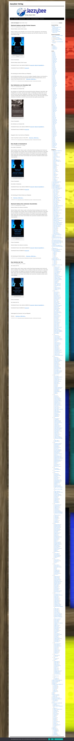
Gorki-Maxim (56, 435)
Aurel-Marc (55, 289)
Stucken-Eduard (56, 639)
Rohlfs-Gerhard (56, 584)
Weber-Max (55, 666)
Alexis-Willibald (56, 272)
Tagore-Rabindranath (57, 643)
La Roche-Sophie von (57, 504)
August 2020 (54, 98)
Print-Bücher (42, 18)
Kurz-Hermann (56, 501)
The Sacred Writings (56, 724)
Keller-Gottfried (56, 477)
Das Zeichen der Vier (17, 262)
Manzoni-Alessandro (57, 529)
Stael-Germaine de (56, 630)
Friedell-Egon (56, 416)
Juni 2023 (53, 64)
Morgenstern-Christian (57, 544)
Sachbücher (54, 696)
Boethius (54, 253)
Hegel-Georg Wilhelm (57, 450)
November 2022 (54, 71)
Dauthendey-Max (56, 361)
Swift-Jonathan (56, 641)
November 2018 (54, 120)
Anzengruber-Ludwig (57, 278)
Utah (54, 178)
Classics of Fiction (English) (56, 188)
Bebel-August (56, 302)
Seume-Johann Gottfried (57, 614)
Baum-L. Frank (56, 301)
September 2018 (54, 122)
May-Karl (55, 534)
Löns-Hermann (56, 518)
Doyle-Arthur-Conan (21, 139)
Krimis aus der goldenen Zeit (56, 249)
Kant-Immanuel (56, 474)
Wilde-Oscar (56, 669)
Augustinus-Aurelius (57, 288)
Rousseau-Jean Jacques (57, 590)
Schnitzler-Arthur (56, 603)
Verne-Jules (55, 658)
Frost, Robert (55, 203)
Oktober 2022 (54, 72)
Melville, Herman (55, 219)
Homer (55, 463)
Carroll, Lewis (55, 193)
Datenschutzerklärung (35, 18)
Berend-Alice (56, 307)
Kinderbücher (54, 248)
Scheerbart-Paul (56, 598)
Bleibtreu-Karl (56, 314)
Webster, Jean (55, 230)
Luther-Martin (56, 522)
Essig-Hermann (56, 389)
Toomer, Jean (55, 227)
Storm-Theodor (56, 637)
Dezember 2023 (54, 58)
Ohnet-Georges (56, 559)
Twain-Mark (56, 653)
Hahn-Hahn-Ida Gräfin (57, 443)
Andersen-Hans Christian (57, 276)
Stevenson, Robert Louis (56, 223)
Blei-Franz (55, 313)
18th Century (55, 686)
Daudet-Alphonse (56, 359)
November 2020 (54, 95)
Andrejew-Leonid (56, 277)
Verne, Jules (55, 229)
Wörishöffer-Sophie (57, 671)
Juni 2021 (53, 88)
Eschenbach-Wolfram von (57, 387)
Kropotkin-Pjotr (56, 499)
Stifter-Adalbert (56, 635)
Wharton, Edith (55, 232)
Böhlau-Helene (56, 316)
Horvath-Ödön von (56, 464)
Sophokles (55, 624)
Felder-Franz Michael (57, 398)
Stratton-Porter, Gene (56, 225)
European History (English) (56, 245)
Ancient (54, 689)
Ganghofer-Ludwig (56, 420)
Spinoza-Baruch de (56, 627)
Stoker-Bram (56, 636)
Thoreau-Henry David (57, 645)
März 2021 (53, 91)
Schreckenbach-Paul (57, 605)
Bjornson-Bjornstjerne (57, 312)
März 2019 (53, 116)
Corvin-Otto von (56, 353)
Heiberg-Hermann (56, 451)
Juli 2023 (53, 63)
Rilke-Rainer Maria (57, 582)
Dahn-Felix (55, 357)
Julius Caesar (55, 257)
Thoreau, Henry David (56, 226)
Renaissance (55, 691)
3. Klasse (54, 262)
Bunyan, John (56, 328)
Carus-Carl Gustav (56, 336)
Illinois (54, 162)
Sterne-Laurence (56, 633)
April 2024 (53, 54)
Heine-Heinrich (56, 452)
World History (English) (55, 735)
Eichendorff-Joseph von (57, 379)
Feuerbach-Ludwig (56, 399)
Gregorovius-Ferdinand (57, 437)
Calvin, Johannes (55, 695)
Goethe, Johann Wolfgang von (57, 205)
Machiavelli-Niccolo (57, 526)
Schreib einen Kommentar (37, 139)
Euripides (55, 392)
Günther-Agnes (56, 440)
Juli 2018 (53, 124)
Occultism (54, 720)
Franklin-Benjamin (56, 411)
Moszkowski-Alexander (57, 548)
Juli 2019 (53, 112)
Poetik (53, 692)
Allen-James (56, 274)
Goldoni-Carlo (56, 433)
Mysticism (54, 719)
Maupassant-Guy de (57, 532)
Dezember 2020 (54, 94)
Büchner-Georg (56, 325)
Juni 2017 (53, 138)
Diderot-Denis (56, 365)
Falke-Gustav (56, 396)
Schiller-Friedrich (56, 600)
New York (54, 170)
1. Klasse (54, 260)
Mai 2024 (53, 53)
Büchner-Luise (56, 326)
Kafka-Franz (56, 473)
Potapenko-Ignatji (56, 571)
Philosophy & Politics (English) (56, 684)
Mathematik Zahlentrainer (56, 259)
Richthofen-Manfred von (57, 581)
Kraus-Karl (55, 497)
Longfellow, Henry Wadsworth (57, 218)
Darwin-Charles (56, 358)
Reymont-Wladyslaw (57, 579)
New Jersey (54, 169)
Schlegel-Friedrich (56, 601)
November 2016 (54, 144)
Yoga (54, 726)
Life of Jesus (55, 717)
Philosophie (54, 683)
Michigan (54, 166)
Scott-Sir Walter (56, 611)
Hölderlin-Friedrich (57, 461)
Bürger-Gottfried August (57, 330)
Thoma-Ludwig (56, 644)
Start (12, 18)
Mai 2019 (53, 114)
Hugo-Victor (56, 465)
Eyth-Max (55, 393)
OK (49, 739)
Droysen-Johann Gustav (57, 371)
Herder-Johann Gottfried (57, 453)
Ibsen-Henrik (56, 468)
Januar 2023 (54, 69)
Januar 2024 (54, 57)
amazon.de (32, 65)
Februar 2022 (54, 80)
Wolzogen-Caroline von (57, 670)
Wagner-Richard (56, 661)
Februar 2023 (54, 68)
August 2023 (54, 62)
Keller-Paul (55, 478)
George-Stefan (56, 423)
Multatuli (55, 550)
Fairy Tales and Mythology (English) (57, 246)
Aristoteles (55, 282)
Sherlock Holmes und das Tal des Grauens (23, 25)
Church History (55, 711)
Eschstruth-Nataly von (57, 388)
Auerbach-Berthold (57, 287)
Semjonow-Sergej (56, 612)
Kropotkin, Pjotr (56, 498)
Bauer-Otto (55, 300)
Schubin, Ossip (56, 608)
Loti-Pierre (55, 519)
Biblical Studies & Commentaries (58, 706)
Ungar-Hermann (56, 655)
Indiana (54, 163)
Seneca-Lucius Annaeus (57, 613)
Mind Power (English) (55, 681)
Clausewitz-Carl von (57, 343)
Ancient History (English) (56, 181)
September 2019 (54, 110)
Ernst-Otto (55, 384)
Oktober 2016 (54, 145)
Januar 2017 (54, 142)
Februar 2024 (54, 56)
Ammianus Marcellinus (56, 251)
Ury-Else (55, 656)
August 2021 (54, 86)
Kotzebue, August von (57, 495)
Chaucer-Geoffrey (56, 337)
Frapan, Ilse (55, 413)
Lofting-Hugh (56, 517)
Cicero (54, 256)
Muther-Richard (56, 551)
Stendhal (55, 632)
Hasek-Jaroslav (56, 445)
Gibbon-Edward (56, 426)
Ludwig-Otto (56, 521)
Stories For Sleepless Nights (57, 224)
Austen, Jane (55, 190)
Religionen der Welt (55, 694)
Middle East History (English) (56, 680)
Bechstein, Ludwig (56, 303)
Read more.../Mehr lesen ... (31, 79)
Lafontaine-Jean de (56, 505)
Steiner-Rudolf (56, 631)
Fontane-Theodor (56, 407)
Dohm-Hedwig (56, 366)
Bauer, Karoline (56, 299)
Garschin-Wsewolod (57, 421)
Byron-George (56, 333)
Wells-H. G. (55, 667)
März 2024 (53, 55)
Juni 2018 (53, 125)
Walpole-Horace (56, 664)
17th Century (55, 685)
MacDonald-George (57, 525)
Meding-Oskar (56, 535)
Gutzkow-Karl (56, 441)
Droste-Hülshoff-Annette (57, 370)
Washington (55, 179)
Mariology (54, 718)
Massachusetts (55, 165)
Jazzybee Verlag (16, 4)
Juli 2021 (53, 87)
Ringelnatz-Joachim (57, 583)
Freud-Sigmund (56, 414)
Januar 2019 (54, 118)
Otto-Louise (56, 561)
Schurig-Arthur (56, 609)
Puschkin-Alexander (57, 573)
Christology (55, 710)
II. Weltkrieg (55, 734)
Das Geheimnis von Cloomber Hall (21, 85)
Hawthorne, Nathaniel (56, 207)
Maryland (54, 164)
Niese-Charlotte (56, 554)
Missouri (54, 168)
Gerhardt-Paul (56, 424)
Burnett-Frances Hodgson (57, 331)
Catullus (54, 254)
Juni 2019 (53, 113)
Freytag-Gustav (56, 415)
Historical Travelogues (56, 161)
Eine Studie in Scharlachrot (19, 143)
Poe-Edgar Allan (56, 570)
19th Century (55, 687)
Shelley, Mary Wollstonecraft (57, 222)
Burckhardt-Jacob (56, 329)
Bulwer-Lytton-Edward (57, 327)
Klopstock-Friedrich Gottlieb (58, 489)
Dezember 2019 (54, 107)
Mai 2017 (53, 139)
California (54, 153)
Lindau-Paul (56, 516)
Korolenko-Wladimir (57, 494)
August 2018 (54, 123)
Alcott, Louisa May (56, 189)
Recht (53, 693)
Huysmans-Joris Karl (57, 466)
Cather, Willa (55, 194)
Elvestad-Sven (56, 380)
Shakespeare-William (57, 615)
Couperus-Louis (56, 354)
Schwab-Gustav (56, 610)
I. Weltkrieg (55, 733)
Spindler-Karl (56, 626)
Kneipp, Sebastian (55, 216)
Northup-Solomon (56, 556)
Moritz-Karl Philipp (57, 546)
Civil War (54, 154)
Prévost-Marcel (56, 572)
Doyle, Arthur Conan (56, 200)
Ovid (55, 562)
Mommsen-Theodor (57, 542)
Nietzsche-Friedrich (57, 555)
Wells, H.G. (54, 231)
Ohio (54, 172)
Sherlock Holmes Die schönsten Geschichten (24, 203)
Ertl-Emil (55, 386)
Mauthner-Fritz (56, 533)
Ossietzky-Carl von (57, 560)
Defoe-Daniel (56, 362)
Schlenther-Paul (56, 602)
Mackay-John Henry (57, 527)
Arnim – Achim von (57, 284)
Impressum (28, 18)
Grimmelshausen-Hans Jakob (58, 438)
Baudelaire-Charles (57, 298)
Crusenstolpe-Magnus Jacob (58, 355)
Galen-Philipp (56, 419)
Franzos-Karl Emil (56, 412)
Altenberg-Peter (56, 275)
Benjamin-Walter (56, 306)
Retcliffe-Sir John (56, 578)
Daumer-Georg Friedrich (57, 360)
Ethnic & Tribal (55, 713)
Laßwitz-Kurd (56, 508)
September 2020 (54, 97)
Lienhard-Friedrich (56, 515)
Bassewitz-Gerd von (57, 297)
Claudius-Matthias (56, 342)
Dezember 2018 (54, 119)
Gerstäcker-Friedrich (57, 425)
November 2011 (54, 147)
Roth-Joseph (56, 589)
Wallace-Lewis (56, 663)
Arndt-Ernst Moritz (57, 283)
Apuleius (54, 252)
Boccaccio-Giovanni (57, 315)
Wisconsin (54, 180)
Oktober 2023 (54, 60)
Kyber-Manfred (56, 502)
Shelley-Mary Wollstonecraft (58, 616)
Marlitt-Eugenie (56, 530)
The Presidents (55, 177)
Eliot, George (55, 201)
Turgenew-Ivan (56, 652)
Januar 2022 (54, 81)
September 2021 (54, 85)
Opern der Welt (54, 682)
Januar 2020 (54, 106)
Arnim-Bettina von (56, 285)
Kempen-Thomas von (57, 479)
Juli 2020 (53, 99)
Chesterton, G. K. (55, 195)
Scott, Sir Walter (55, 221)
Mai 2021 (53, 89)
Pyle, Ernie (55, 574)
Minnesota (54, 167)
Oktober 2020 (54, 96)
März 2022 (53, 79)
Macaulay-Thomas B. (57, 524)
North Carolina (55, 171)
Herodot (55, 454)
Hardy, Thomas (55, 206)
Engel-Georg (56, 382)
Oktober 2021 (54, 84)
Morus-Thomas (56, 547)
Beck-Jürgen (56, 304)
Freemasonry (55, 714)
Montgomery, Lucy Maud (56, 220)
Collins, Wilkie (55, 198)
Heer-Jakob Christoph (57, 449)
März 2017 (53, 141)
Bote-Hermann (56, 317)
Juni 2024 (53, 52)
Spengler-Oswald (56, 625)
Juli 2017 (53, 137)
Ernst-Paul (55, 385)
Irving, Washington (56, 215)
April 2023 (53, 66)
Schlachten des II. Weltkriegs (56, 698)
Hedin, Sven (55, 208)
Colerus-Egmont (56, 344)
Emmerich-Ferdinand (57, 381)
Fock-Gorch (56, 406)
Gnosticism (54, 715)
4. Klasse (54, 263)
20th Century (55, 688)
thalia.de (36, 65)
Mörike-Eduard (56, 545)
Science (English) (54, 699)
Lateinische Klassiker (55, 250)
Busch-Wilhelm (56, 332)
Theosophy (54, 725)
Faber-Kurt (55, 395)
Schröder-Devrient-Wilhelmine (58, 606)
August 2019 (54, 111)
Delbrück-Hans (56, 363)
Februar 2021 (54, 92)
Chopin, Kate (55, 196)
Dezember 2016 (54, 143)
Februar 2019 (54, 117)
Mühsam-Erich (56, 549)
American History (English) (56, 150)
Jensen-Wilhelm (56, 471)
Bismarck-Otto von (56, 311)
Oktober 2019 (54, 109)
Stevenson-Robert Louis (57, 634)
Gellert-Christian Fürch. (57, 422)
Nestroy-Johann (56, 553)
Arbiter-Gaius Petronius (57, 279)
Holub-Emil (55, 462)
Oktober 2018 (54, 121)
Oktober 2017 (54, 134)
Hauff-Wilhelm (56, 446)
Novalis (55, 557)
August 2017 (54, 136)
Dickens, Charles (55, 199)
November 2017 (54, 133)
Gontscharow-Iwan (56, 434)
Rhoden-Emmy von (57, 580)
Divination (54, 712)
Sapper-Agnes (56, 597)
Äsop (55, 286)
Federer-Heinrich (56, 397)
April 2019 (53, 115)
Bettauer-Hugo (56, 309)
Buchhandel (16, 18)
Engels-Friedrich (56, 383)
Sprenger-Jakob (56, 628)
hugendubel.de (41, 65)
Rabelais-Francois (56, 576)
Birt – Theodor (56, 310)
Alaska (54, 151)
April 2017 (53, 140)
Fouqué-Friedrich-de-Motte (58, 409)
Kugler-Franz (56, 500)
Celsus (54, 255)
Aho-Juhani (55, 270)
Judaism (54, 716)
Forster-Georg (56, 408)
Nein (52, 739)
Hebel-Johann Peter (57, 447)
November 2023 (54, 59)
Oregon (54, 173)
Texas (54, 176)
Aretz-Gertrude (56, 280)
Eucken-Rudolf (56, 390)
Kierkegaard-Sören (56, 481)
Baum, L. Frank (55, 192)
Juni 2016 (53, 146)
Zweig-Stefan (56, 679)
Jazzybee (23, 26)
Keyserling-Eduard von (57, 480)
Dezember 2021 (54, 82)
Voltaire (55, 659)
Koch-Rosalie (56, 493)
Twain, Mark (55, 228)
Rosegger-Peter (56, 586)
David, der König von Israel (56, 29)
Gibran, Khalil (55, 204)
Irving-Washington (56, 469)
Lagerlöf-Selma (56, 506)
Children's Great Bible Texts (57, 709)
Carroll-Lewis (56, 335)
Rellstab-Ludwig (56, 577)
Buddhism (54, 708)
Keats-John (55, 476)
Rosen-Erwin (56, 587)
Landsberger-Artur (56, 507)
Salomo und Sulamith (55, 30)
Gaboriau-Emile (56, 418)
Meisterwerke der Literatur (28, 139)
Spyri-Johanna (56, 629)
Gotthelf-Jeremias (56, 436)
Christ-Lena (55, 340)
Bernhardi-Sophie (56, 308)
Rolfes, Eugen (56, 585)
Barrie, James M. (55, 191)
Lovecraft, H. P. (56, 520)
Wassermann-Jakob (57, 665)
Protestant (54, 722)
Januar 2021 (54, 93)
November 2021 (54, 83)
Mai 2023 (53, 65)
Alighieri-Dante (56, 273)
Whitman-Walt (56, 668)
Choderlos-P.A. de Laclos (57, 339)
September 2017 (54, 135)
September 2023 (54, 61)
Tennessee (54, 175)
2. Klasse (54, 261)
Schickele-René (56, 599)
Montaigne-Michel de (57, 543)
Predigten (53, 26)
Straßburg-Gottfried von (57, 638)
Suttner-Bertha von (56, 640)
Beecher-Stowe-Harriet (57, 305)
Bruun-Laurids (56, 324)
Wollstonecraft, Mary (56, 233)
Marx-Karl (55, 531)
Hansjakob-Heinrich (57, 444)
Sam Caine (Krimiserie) (55, 697)
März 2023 (53, 67)
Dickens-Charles (56, 364)
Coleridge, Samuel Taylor (56, 197)
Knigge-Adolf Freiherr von (58, 492)
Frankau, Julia (56, 410)
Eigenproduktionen (22, 18)
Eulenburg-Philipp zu (57, 391)
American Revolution (56, 152)
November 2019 (54, 108)
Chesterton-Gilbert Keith (57, 338)
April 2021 (53, 90)
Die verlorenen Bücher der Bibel (56, 242)
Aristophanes (56, 281)
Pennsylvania (55, 174)
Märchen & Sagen (54, 258)
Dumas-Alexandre (56, 372)
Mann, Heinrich (56, 528)
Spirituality (54, 723)
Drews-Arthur (56, 369)
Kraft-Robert (56, 496)
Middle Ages (55, 690)
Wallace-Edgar (56, 662)
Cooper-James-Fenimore (57, 352)
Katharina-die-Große (57, 475)
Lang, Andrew (55, 217)
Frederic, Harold (55, 202)
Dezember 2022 (54, 70)
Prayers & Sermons (56, 721)
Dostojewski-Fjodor (57, 367)
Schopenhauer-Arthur (57, 604)
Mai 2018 (53, 126)
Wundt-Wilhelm (56, 672)
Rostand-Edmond (56, 588)
